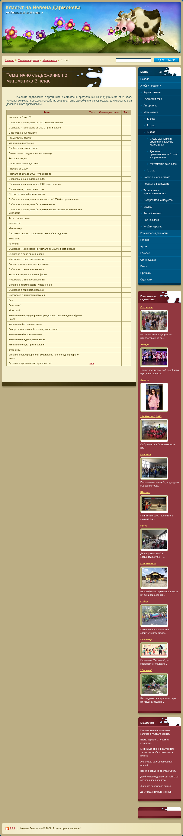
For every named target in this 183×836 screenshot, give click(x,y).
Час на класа (151, 219)
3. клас (151, 132)
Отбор (144, 601)
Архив (144, 246)
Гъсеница (146, 639)
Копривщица (148, 563)
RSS (12, 828)
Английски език (152, 213)
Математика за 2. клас (163, 163)
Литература (150, 105)
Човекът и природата (156, 183)
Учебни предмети (28, 60)
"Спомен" (146, 670)
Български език (153, 98)
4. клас (151, 170)
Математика (49, 60)
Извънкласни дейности (154, 233)
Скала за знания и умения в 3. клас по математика (161, 141)
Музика (148, 206)
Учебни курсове (153, 226)
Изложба (145, 454)
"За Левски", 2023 (150, 416)
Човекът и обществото (157, 177)
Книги (143, 266)
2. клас (151, 125)
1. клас (151, 118)
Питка (143, 525)
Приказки (145, 272)
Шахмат (145, 492)
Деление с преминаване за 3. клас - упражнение (164, 154)
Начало (9, 60)
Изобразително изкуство (158, 200)
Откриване (146, 307)
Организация (148, 259)
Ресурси (145, 253)
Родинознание (152, 92)
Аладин (145, 344)
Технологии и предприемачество (155, 192)
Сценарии (146, 279)
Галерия (145, 239)
